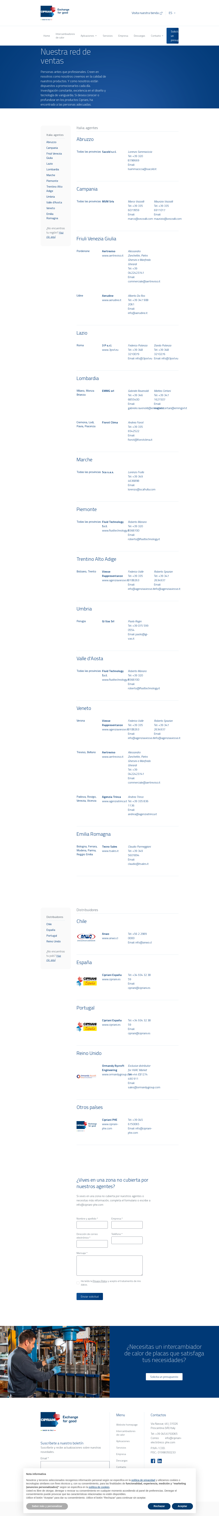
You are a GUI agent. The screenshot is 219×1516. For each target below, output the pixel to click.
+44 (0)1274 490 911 (137, 1076)
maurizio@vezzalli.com (168, 218)
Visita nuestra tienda (147, 13)
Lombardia (52, 169)
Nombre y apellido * (87, 1218)
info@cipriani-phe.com (90, 1204)
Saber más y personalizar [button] (47, 1506)
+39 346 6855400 (135, 397)
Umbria (50, 196)
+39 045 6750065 (135, 1122)
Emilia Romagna (52, 216)
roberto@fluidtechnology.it (144, 539)
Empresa (123, 36)
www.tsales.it (110, 851)
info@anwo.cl (143, 942)
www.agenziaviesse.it (114, 580)
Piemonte (52, 181)
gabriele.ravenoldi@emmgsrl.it (146, 408)
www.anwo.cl (110, 938)
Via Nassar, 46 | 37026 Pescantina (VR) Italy (164, 1425)
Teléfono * (117, 1234)
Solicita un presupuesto (175, 35)
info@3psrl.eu (143, 358)
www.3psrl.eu (110, 349)
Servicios (108, 36)
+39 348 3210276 (161, 351)
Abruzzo (51, 142)
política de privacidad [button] (143, 1480)
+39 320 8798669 (135, 158)
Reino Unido (53, 941)
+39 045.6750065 (166, 1433)
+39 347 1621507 (161, 397)
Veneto (50, 208)
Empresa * (117, 1218)
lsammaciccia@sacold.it (142, 169)
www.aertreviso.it (112, 255)
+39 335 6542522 (135, 429)
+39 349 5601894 (135, 853)
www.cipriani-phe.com (110, 1126)
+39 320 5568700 (135, 528)
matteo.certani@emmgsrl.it (170, 408)
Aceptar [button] (182, 1506)
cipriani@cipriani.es (139, 988)
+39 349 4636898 (135, 478)
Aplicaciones (89, 36)
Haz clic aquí (55, 234)
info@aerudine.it (137, 313)
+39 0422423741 (136, 270)
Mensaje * (82, 1253)
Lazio (49, 163)
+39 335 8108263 (135, 578)
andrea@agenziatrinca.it (142, 814)
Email (45, 1458)
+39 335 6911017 (161, 208)
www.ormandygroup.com (114, 1074)
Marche (50, 175)
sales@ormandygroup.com (144, 1087)
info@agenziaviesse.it (141, 589)
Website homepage (127, 1424)
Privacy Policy (100, 1281)
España (50, 930)
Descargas (139, 36)
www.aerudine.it (111, 300)
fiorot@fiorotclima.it (140, 439)
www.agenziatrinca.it (114, 801)
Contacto (157, 36)
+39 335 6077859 (135, 208)
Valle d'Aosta (54, 202)
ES (170, 13)
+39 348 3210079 (135, 351)
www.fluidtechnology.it (114, 530)
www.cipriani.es (111, 979)
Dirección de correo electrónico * (87, 1235)
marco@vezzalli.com (140, 218)
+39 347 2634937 (161, 578)
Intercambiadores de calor (65, 35)
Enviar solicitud (90, 1296)
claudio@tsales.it (138, 864)
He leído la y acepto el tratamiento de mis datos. (111, 1282)
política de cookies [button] (99, 1487)
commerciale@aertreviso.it (144, 281)
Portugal (51, 935)
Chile (49, 924)
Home (46, 36)
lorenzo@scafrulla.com (141, 489)
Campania (52, 148)
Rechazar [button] (159, 1506)
